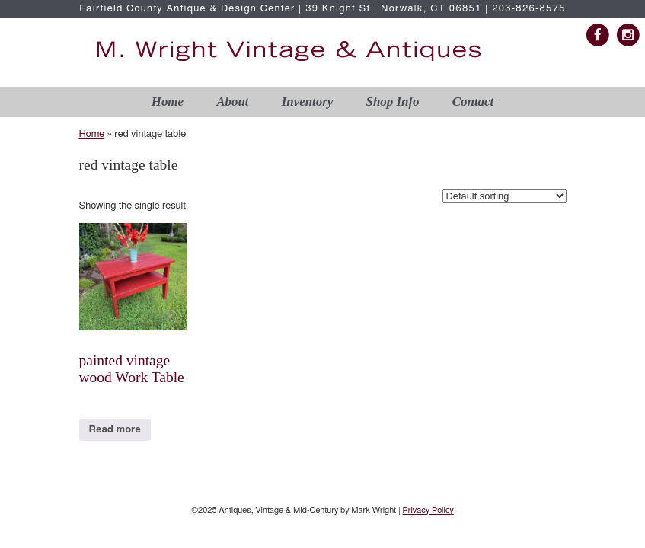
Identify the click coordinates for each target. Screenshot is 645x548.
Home (168, 101)
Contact (472, 101)
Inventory (308, 101)
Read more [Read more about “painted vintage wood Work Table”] (115, 430)
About (232, 101)
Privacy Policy (427, 510)
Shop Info (393, 101)
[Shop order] (504, 196)
